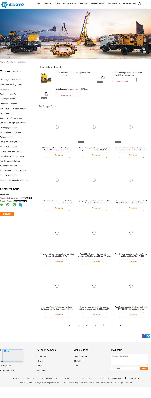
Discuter (7, 214)
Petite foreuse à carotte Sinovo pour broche (73, 73)
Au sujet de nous (69, 3)
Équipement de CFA (8, 94)
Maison (39, 3)
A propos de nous (49, 378)
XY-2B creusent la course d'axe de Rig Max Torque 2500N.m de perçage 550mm (57, 149)
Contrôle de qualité (98, 3)
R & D (76, 366)
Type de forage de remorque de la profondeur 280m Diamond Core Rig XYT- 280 (131, 255)
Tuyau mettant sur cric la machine (13, 171)
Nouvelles (69, 378)
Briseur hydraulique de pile (10, 80)
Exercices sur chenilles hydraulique (14, 108)
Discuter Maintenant (130, 3)
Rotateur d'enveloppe (8, 104)
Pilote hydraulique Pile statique (12, 132)
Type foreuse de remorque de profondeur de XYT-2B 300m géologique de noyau (131, 308)
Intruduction (41, 356)
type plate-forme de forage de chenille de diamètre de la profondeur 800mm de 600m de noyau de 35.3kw (57, 308)
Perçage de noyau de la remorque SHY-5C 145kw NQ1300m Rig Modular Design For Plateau (131, 202)
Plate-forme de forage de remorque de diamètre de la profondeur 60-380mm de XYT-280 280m (94, 308)
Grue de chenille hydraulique (11, 151)
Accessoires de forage (8, 147)
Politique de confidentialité (111, 378)
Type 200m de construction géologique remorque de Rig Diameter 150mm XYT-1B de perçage (94, 255)
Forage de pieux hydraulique (11, 142)
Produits (48, 3)
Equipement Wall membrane (11, 118)
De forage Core (20, 62)
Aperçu (16, 378)
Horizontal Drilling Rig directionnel (13, 123)
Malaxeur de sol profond (9, 175)
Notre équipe (41, 370)
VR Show (57, 3)
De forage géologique (8, 128)
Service (39, 366)
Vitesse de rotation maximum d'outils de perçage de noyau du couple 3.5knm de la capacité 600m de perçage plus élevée (57, 202)
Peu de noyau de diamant (10, 161)
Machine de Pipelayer (8, 166)
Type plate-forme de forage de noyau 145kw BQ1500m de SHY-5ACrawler (94, 202)
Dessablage (4, 113)
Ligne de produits (80, 356)
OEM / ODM (78, 361)
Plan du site (87, 378)
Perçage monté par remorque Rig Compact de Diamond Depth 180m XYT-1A (57, 255)
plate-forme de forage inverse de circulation (14, 180)
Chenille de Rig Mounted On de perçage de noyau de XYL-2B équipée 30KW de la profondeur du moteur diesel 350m (94, 149)
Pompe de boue (6, 137)
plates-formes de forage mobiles (12, 156)
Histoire (40, 361)
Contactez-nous (114, 3)
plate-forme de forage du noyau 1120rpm (72, 89)
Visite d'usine (83, 3)
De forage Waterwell (8, 99)
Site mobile (134, 378)
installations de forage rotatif (11, 84)
